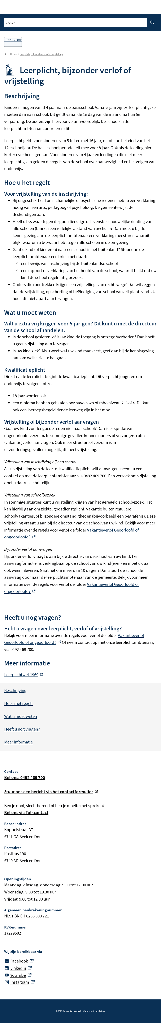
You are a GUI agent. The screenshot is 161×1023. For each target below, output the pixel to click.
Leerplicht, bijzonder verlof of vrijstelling (41, 54)
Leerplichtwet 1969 (23, 674)
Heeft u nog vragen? (22, 729)
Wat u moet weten (20, 716)
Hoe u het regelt (18, 703)
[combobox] (75, 22)
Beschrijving (15, 690)
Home (13, 54)
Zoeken (151, 22)
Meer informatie (18, 742)
